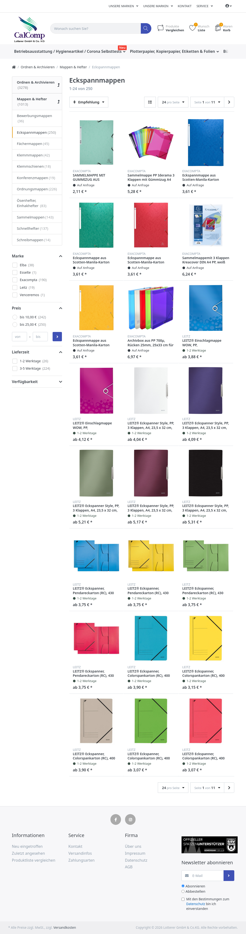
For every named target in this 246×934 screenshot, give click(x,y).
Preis (16, 308)
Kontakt (184, 6)
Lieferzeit (20, 352)
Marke (18, 256)
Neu (122, 47)
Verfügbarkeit (25, 381)
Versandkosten (64, 927)
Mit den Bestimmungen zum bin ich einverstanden (207, 904)
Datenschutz (195, 904)
